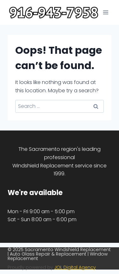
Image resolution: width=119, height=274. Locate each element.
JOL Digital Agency (75, 267)
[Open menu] (105, 13)
